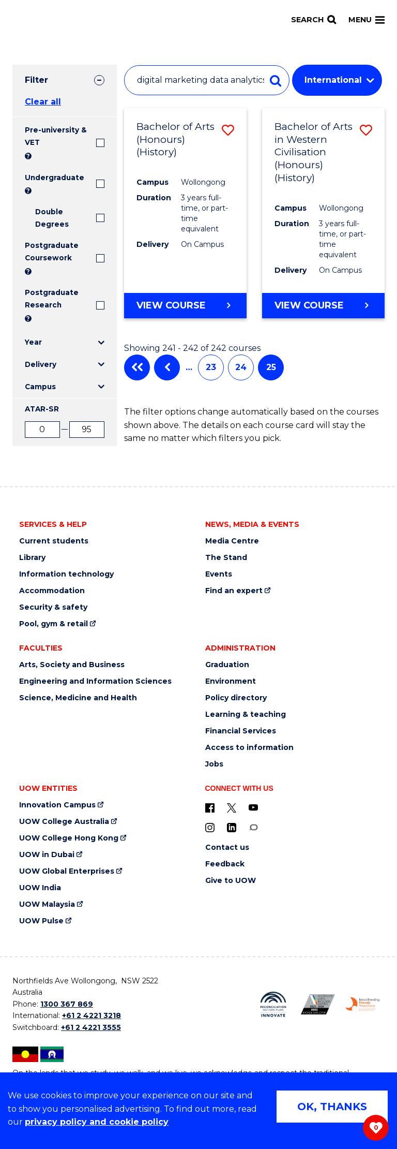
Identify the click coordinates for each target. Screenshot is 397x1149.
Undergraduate (54, 177)
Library (32, 557)
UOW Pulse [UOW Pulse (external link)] (41, 921)
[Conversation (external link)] (253, 827)
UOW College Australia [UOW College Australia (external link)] (64, 821)
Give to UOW (230, 880)
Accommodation (52, 590)
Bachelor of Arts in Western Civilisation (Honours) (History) (313, 152)
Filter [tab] (36, 80)
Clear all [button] (43, 102)
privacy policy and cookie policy (97, 1122)
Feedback (225, 864)
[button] (228, 130)
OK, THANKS (332, 1106)
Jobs (214, 764)
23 (211, 367)
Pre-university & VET (56, 136)
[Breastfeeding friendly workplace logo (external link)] (362, 1004)
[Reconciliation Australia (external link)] (273, 1004)
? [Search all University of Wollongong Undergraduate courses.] (28, 190)
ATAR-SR (42, 409)
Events (218, 574)
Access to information (249, 747)
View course (171, 305)
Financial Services (240, 731)
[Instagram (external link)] (210, 827)
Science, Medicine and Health (78, 698)
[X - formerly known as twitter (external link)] (231, 807)
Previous (167, 367)
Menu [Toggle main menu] (366, 19)
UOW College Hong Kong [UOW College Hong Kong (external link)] (68, 838)
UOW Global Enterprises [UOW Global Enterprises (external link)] (66, 871)
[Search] (313, 20)
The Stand (226, 557)
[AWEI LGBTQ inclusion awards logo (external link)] (318, 1004)
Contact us (227, 847)
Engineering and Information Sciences (95, 681)
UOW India (40, 887)
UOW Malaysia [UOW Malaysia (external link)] (47, 904)
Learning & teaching (245, 714)
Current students (53, 541)
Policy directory (236, 698)
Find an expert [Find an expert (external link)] (234, 590)
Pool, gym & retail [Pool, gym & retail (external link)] (53, 624)
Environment (230, 681)
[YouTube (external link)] (253, 807)
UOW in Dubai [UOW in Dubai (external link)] (46, 854)
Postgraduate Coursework (52, 251)
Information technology (66, 574)
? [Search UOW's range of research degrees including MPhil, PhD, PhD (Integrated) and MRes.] (28, 318)
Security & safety (53, 607)
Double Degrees (52, 218)
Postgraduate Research (52, 298)
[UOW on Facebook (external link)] (210, 807)
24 (241, 367)
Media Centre (232, 541)
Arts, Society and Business (72, 664)
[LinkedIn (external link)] (231, 827)
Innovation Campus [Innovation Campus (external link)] (57, 805)
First (137, 367)
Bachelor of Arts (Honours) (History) (175, 139)
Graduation (227, 664)
